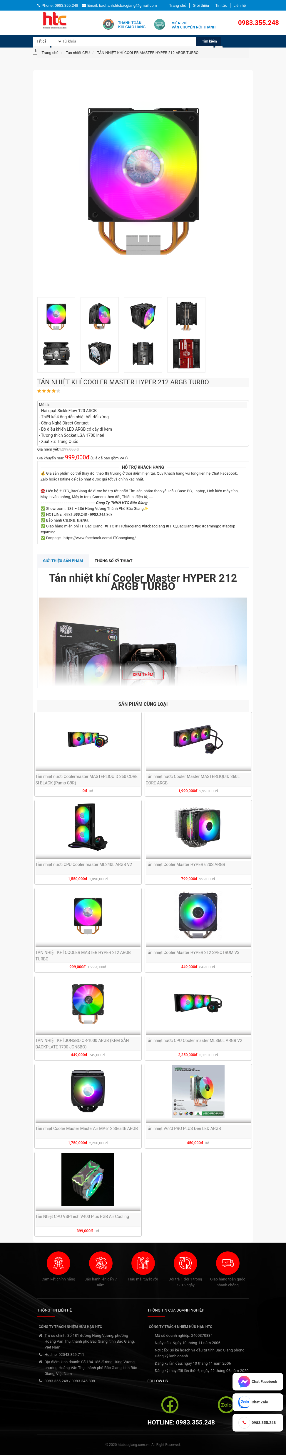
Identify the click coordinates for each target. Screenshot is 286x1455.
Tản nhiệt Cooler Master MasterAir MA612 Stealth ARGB (87, 1128)
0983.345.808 (83, 1381)
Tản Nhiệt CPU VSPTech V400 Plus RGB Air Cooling (82, 1216)
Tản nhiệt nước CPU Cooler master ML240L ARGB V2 (84, 864)
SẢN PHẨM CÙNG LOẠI (143, 704)
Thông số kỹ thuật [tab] (114, 561)
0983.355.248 (56, 1381)
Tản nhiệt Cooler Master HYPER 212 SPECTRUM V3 (193, 952)
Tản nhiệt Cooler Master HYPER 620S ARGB (185, 864)
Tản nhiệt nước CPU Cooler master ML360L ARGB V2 (194, 1040)
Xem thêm (143, 674)
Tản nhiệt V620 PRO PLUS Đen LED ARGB (183, 1128)
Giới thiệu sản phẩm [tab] (63, 561)
